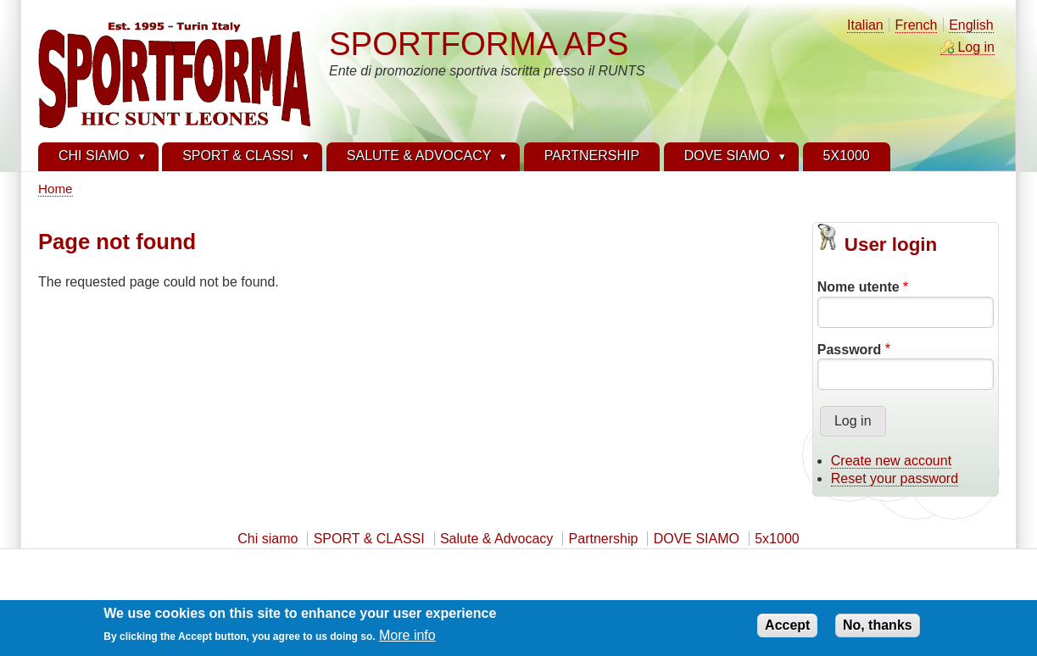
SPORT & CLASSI (369, 538)
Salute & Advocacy (496, 538)
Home (55, 188)
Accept (787, 628)
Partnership (603, 538)
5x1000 (777, 538)
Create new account (891, 460)
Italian (865, 25)
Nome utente (858, 287)
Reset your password (894, 478)
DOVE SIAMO (696, 538)
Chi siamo (267, 538)
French (916, 25)
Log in (976, 47)
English (971, 25)
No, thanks (877, 628)
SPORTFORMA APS (478, 43)
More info (407, 638)
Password (849, 349)
